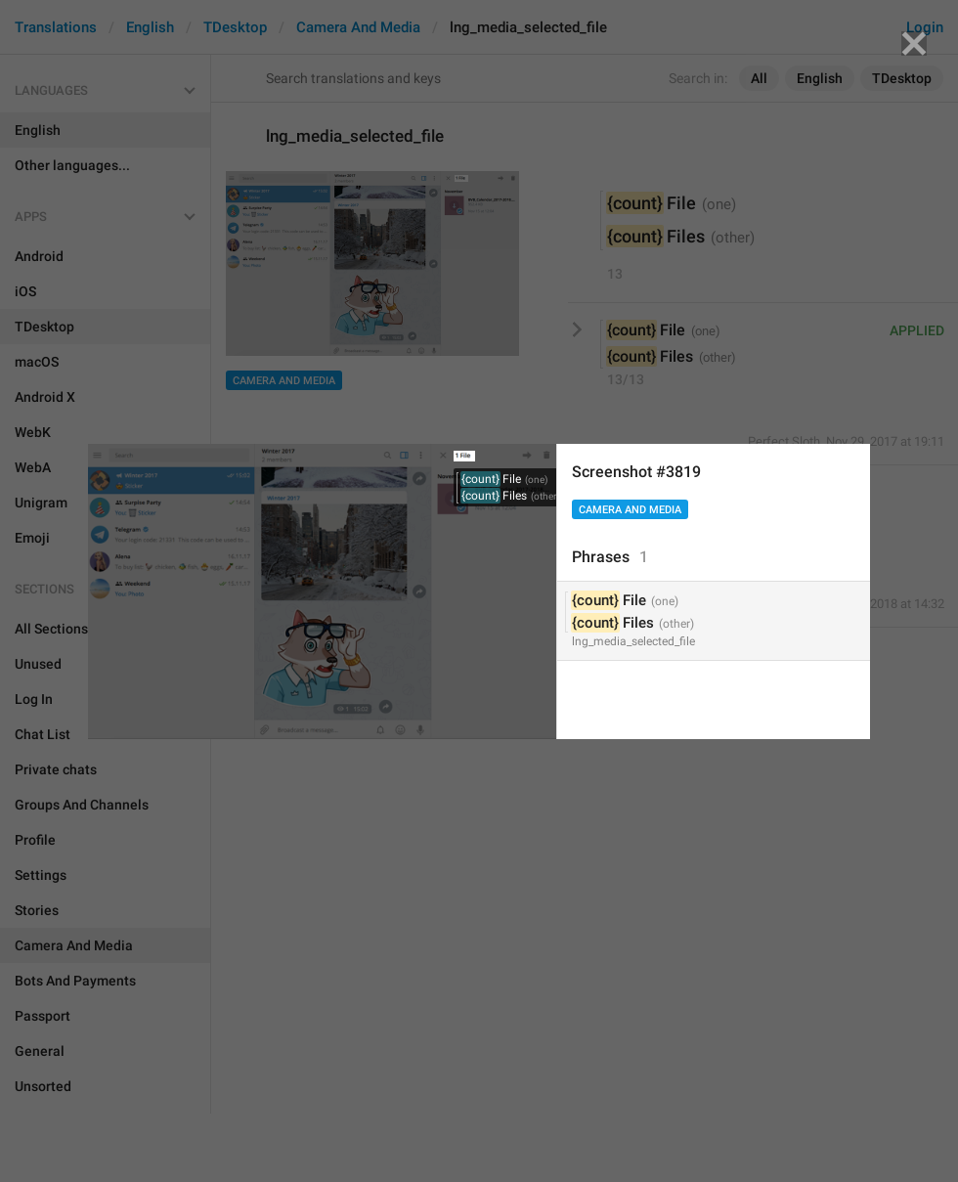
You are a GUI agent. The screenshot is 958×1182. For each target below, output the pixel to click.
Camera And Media (630, 509)
